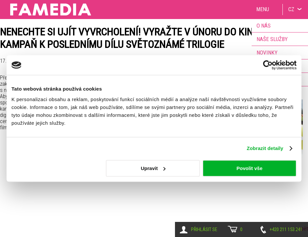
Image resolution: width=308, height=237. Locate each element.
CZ (291, 9)
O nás (264, 25)
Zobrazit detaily (265, 148)
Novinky (267, 52)
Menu (262, 9)
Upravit (153, 168)
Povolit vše (249, 168)
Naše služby (272, 39)
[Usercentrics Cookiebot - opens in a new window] (268, 65)
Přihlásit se (204, 229)
